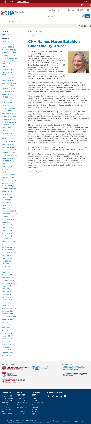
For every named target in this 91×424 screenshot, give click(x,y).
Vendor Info (21, 414)
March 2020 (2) (7, 236)
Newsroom (23, 22)
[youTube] (56, 396)
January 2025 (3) (8, 80)
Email (34, 398)
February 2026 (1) (8, 44)
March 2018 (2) (7, 300)
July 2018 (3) (6, 289)
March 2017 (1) (7, 333)
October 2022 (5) (8, 152)
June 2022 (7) (7, 164)
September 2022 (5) (9, 155)
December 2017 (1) (9, 308)
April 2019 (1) (7, 264)
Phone (34, 400)
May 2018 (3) (6, 294)
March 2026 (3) (7, 41)
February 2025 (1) (8, 77)
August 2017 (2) (7, 319)
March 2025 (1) (7, 75)
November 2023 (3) (9, 116)
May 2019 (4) (6, 261)
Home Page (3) (7, 34)
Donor (19, 409)
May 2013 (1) (6, 347)
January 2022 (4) (8, 177)
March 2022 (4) (7, 172)
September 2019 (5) (9, 252)
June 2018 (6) (7, 291)
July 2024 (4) (7, 97)
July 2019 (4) (6, 255)
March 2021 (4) (7, 205)
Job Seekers (21, 411)
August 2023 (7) (8, 125)
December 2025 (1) (9, 50)
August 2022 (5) (8, 158)
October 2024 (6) (8, 89)
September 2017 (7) (9, 316)
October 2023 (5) (8, 119)
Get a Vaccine (23, 2)
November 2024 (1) (9, 86)
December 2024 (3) (9, 83)
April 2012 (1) (6, 355)
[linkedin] (60, 396)
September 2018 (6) (9, 283)
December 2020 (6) (9, 211)
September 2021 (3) (9, 189)
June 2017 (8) (7, 325)
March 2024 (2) (7, 105)
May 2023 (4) (7, 133)
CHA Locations (37, 402)
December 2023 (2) (9, 113)
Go (87, 16)
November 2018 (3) (9, 277)
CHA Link (35, 405)
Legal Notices (54, 421)
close (88, 2)
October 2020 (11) (8, 216)
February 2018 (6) (8, 302)
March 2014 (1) (7, 339)
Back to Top (79, 421)
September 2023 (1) (9, 122)
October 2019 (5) (8, 250)
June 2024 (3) (7, 100)
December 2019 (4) (9, 244)
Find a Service (7, 400)
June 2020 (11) (7, 227)
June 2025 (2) (7, 66)
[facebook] (48, 396)
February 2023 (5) (8, 141)
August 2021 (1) (7, 191)
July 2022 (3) (6, 161)
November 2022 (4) (9, 150)
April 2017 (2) (7, 330)
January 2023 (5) (8, 144)
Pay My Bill (6, 407)
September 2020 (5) (9, 219)
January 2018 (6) (8, 305)
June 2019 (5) (7, 258)
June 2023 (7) (7, 130)
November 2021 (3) (9, 183)
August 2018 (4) (8, 286)
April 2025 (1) (7, 72)
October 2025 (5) (8, 55)
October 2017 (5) (8, 314)
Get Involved (6, 409)
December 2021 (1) (9, 180)
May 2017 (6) (6, 328)
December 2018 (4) (9, 275)
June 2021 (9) (7, 197)
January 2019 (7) (8, 272)
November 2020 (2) (9, 214)
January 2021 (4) (8, 208)
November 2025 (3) (9, 52)
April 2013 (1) (6, 350)
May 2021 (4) (6, 200)
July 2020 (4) (7, 225)
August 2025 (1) (7, 61)
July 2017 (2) (6, 322)
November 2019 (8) (9, 247)
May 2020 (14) (7, 230)
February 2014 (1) (8, 341)
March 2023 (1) (7, 139)
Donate (84, 5)
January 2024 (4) (8, 111)
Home (4, 22)
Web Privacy (66, 421)
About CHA (12, 22)
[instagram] (65, 396)
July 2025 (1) (6, 63)
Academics (21, 398)
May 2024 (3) (7, 102)
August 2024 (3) (8, 94)
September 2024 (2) (9, 91)
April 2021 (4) (7, 202)
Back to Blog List (36, 31)
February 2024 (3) (8, 108)
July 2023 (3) (6, 127)
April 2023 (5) (7, 136)
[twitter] (52, 396)
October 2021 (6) (8, 186)
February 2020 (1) (8, 239)
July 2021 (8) (6, 194)
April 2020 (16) (7, 233)
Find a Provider (7, 396)
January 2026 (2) (8, 47)
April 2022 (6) (7, 169)
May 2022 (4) (7, 166)
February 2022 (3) (8, 175)
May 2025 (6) (7, 69)
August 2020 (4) (8, 222)
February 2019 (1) (8, 269)
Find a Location (7, 398)
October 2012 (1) (8, 352)
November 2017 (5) (9, 311)
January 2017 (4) (8, 336)
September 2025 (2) (9, 58)
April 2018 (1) (6, 297)
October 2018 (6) (8, 280)
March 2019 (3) (7, 266)
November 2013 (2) (9, 344)
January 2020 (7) (8, 241)
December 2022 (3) (9, 147)
